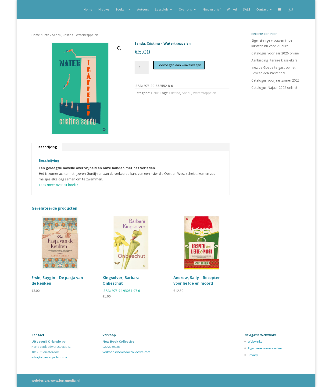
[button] (119, 48)
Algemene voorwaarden (265, 348)
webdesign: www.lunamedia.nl (56, 380)
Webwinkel (255, 341)
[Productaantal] (142, 67)
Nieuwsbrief (212, 9)
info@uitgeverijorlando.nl (50, 357)
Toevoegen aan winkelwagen (179, 65)
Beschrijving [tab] (46, 147)
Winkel (232, 9)
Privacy (253, 355)
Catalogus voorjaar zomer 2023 (275, 80)
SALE (246, 9)
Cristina (174, 93)
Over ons (185, 9)
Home (87, 9)
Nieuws (103, 9)
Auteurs (143, 9)
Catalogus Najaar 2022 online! (274, 87)
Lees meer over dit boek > (59, 185)
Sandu (186, 93)
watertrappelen (204, 93)
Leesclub (161, 9)
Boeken (120, 9)
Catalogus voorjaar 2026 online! (275, 53)
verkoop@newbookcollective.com (126, 352)
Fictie (46, 35)
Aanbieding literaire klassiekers (274, 60)
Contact (262, 9)
